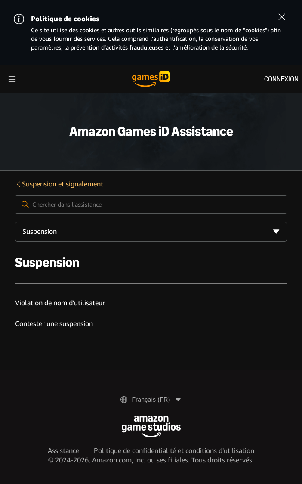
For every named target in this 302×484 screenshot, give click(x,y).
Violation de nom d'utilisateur (60, 302)
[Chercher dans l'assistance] (151, 204)
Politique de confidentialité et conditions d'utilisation (174, 450)
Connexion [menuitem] (281, 79)
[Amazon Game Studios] (151, 426)
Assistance (63, 450)
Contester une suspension (54, 323)
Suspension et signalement (59, 184)
